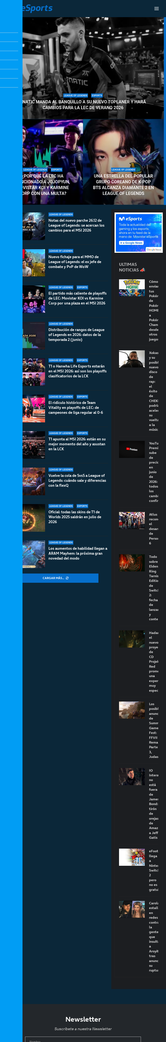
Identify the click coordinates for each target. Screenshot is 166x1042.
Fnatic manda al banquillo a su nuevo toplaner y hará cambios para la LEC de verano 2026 (83, 104)
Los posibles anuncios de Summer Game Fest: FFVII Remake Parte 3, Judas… (153, 730)
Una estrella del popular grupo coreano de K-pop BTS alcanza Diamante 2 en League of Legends (123, 184)
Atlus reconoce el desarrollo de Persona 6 (153, 528)
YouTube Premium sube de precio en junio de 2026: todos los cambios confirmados (153, 472)
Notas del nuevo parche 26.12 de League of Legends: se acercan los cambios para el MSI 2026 (76, 225)
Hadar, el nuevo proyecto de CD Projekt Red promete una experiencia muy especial (153, 661)
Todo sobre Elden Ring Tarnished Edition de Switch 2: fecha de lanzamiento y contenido (153, 587)
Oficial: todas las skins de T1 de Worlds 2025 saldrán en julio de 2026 (74, 518)
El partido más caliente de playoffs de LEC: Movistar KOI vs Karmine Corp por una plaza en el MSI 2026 (77, 300)
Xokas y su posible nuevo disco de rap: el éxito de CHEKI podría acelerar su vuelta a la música (153, 391)
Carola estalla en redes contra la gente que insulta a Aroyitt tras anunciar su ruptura (153, 937)
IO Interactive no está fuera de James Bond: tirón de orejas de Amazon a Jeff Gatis (153, 804)
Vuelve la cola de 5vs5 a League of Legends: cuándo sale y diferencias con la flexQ (77, 485)
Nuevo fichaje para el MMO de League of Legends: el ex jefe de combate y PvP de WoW (74, 261)
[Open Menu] (156, 8)
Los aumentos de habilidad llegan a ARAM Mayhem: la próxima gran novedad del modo (77, 553)
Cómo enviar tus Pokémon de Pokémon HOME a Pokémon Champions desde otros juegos (153, 310)
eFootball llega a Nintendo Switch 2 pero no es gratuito (153, 870)
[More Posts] (55, 578)
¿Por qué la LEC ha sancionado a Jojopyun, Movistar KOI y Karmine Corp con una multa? (42, 184)
